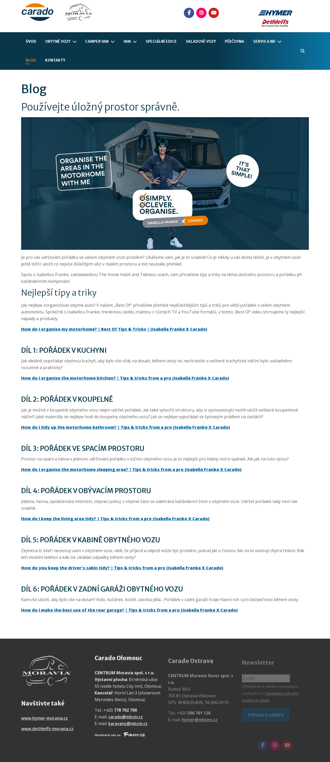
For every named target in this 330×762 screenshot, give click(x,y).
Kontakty (55, 60)
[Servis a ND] (280, 41)
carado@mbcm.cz (125, 720)
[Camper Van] (114, 41)
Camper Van (97, 41)
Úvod (31, 41)
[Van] (136, 41)
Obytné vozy (57, 41)
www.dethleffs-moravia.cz (47, 732)
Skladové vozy (201, 41)
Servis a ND (264, 41)
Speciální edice (161, 41)
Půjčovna (234, 41)
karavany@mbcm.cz (127, 727)
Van (127, 41)
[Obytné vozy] (75, 41)
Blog (31, 60)
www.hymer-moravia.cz (44, 721)
